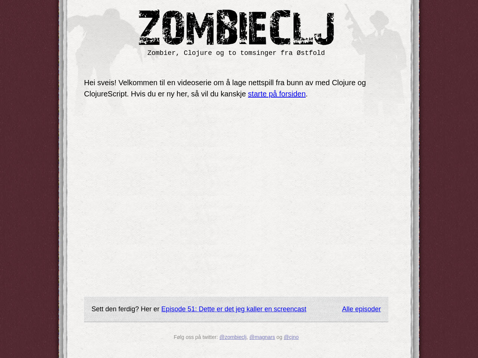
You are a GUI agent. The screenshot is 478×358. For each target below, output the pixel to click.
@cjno (291, 337)
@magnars (262, 337)
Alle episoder (361, 309)
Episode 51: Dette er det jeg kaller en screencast (233, 309)
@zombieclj (232, 337)
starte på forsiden (277, 94)
